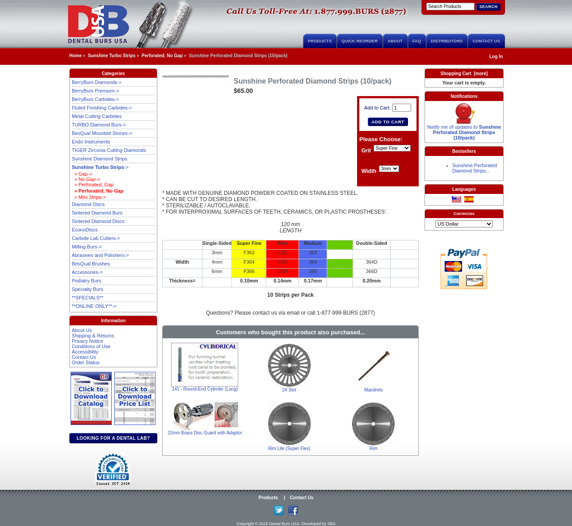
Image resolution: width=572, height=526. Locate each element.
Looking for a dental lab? (113, 438)
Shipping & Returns (93, 335)
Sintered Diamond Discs (98, 221)
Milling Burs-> (86, 246)
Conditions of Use (91, 346)
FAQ (416, 40)
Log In (496, 56)
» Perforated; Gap (93, 184)
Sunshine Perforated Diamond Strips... (474, 168)
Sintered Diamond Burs (97, 212)
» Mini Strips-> (89, 197)
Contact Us (486, 40)
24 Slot (289, 389)
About (395, 40)
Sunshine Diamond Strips (99, 158)
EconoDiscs (84, 229)
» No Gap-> (86, 179)
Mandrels (373, 389)
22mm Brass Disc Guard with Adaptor (205, 432)
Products (320, 40)
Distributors (447, 40)
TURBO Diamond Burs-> (99, 124)
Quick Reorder (359, 40)
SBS (332, 524)
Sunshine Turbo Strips (111, 55)
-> (100, 167)
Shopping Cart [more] (464, 73)
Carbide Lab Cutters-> (96, 238)
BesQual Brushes (91, 263)
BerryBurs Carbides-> (95, 99)
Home (75, 55)
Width (369, 171)
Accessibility (85, 351)
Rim (374, 448)
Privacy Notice (87, 341)
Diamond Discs (88, 204)
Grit (366, 151)
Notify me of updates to (464, 130)
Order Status (85, 362)
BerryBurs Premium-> (95, 90)
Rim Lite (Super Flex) (289, 448)
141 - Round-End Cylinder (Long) (205, 389)
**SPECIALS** (87, 297)
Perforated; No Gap (162, 55)
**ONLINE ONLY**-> (94, 306)
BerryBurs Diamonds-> (97, 82)
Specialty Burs (87, 289)
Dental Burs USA (284, 524)
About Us (82, 330)
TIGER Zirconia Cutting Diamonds (109, 150)
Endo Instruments (91, 141)
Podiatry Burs (86, 280)
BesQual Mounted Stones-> (102, 133)
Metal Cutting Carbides (97, 116)
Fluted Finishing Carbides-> (102, 107)
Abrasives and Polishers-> (100, 255)
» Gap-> (82, 174)
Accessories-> (87, 272)
